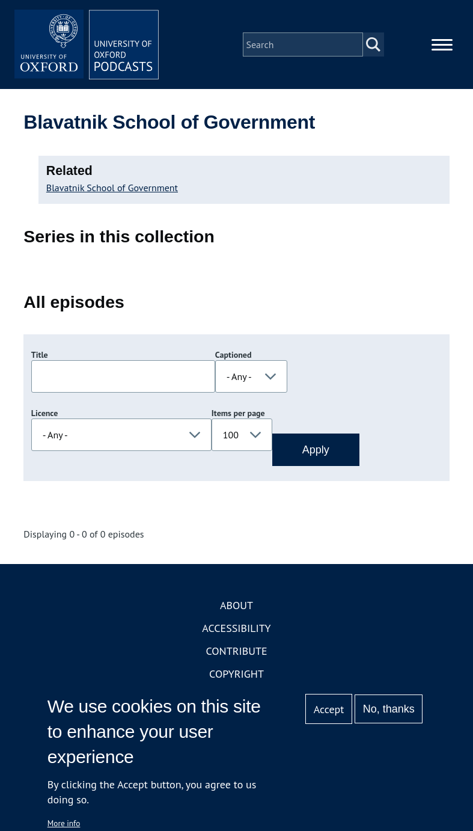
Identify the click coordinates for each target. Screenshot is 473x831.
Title (39, 354)
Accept (329, 709)
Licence (44, 413)
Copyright (236, 674)
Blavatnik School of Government (112, 188)
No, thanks (389, 709)
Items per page (238, 413)
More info (64, 823)
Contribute (236, 651)
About (236, 605)
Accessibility (236, 628)
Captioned (233, 354)
